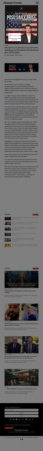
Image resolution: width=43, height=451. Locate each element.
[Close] (21, 8)
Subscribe (14, 40)
